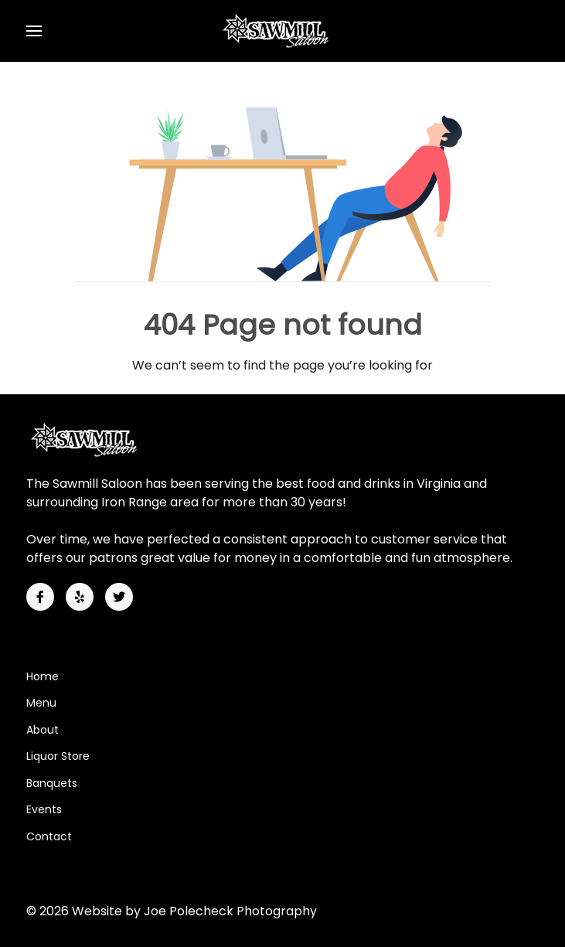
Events (44, 809)
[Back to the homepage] (283, 31)
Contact (49, 836)
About (42, 730)
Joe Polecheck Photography (230, 911)
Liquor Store (58, 756)
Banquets (51, 783)
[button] (34, 31)
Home (42, 676)
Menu (41, 702)
